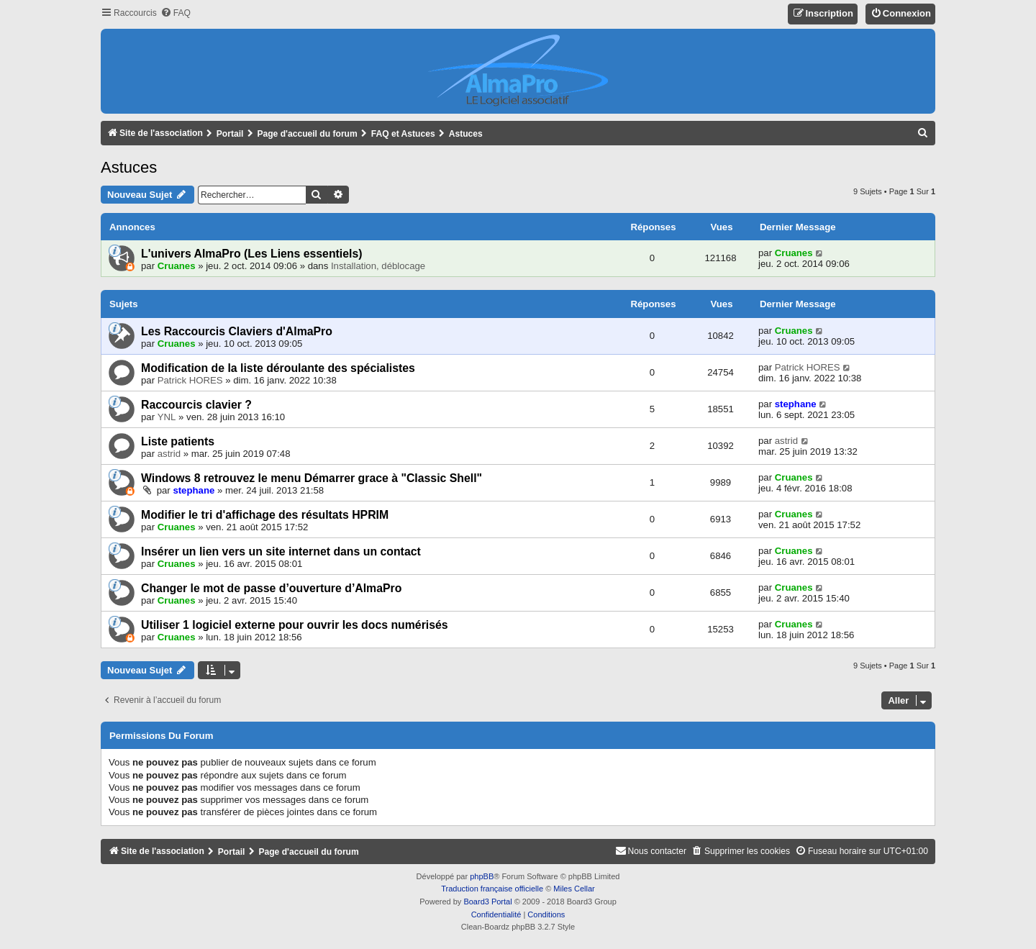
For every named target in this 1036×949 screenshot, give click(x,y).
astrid (169, 453)
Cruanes (177, 265)
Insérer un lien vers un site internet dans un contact (281, 551)
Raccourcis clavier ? (196, 405)
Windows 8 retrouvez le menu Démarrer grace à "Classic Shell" (311, 478)
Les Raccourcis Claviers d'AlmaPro (236, 331)
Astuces (129, 167)
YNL (167, 417)
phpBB (482, 876)
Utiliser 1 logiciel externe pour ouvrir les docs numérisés (294, 625)
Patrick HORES (190, 380)
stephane (796, 404)
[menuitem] (175, 13)
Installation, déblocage (378, 265)
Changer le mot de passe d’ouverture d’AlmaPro (271, 588)
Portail (230, 134)
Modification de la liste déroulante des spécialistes (278, 368)
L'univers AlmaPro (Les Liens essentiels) (252, 254)
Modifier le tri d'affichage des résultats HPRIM (264, 515)
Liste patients (177, 441)
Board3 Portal (487, 901)
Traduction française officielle (492, 888)
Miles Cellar (573, 888)
